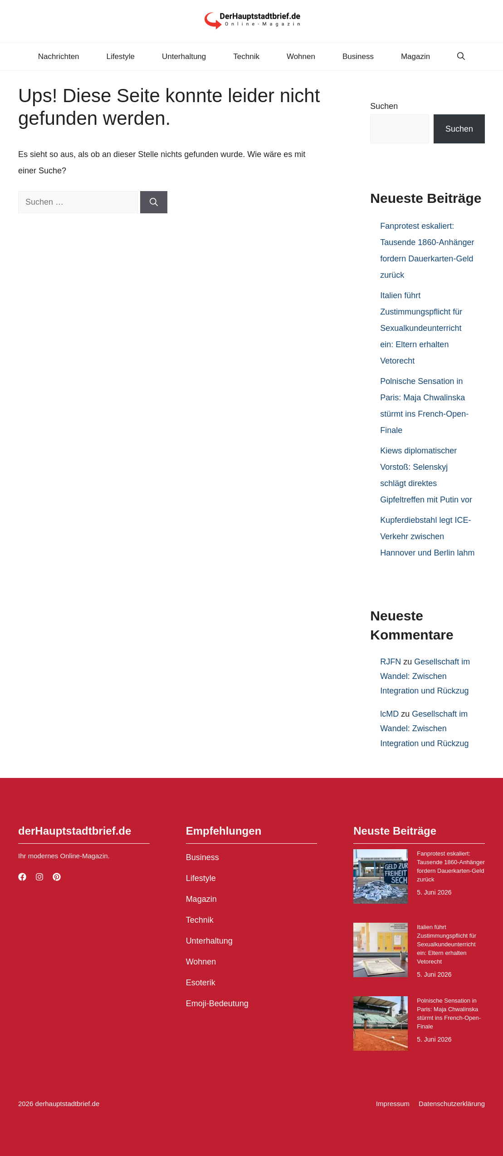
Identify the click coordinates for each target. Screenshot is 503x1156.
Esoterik (200, 982)
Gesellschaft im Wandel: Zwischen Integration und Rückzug (425, 676)
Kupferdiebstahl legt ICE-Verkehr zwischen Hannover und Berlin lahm (427, 536)
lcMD (389, 713)
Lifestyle (121, 56)
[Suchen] (153, 202)
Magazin (415, 56)
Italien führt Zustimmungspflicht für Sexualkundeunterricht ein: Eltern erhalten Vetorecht (421, 328)
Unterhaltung (184, 56)
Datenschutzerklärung (452, 1103)
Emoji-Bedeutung (217, 1003)
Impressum (393, 1103)
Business (358, 56)
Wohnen (301, 56)
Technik (246, 56)
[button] (461, 56)
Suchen (384, 106)
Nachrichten (58, 56)
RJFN (390, 661)
